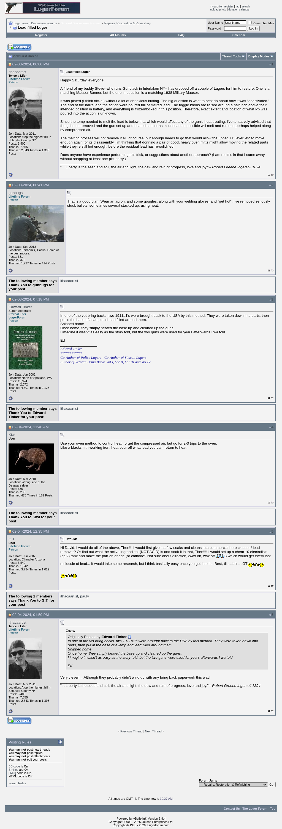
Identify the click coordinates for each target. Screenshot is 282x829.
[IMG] (12, 773)
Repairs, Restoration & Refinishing (127, 23)
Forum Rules (17, 783)
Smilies (13, 769)
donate (232, 9)
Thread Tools (231, 56)
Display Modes (259, 56)
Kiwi (12, 435)
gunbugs (16, 193)
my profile (216, 6)
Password (214, 28)
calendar (244, 9)
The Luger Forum (254, 808)
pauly (84, 596)
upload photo (218, 9)
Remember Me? (261, 23)
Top (272, 808)
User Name (215, 22)
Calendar (238, 35)
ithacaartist (17, 72)
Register (41, 35)
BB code (14, 766)
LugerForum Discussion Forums (35, 23)
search (246, 6)
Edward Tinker (20, 307)
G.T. (12, 539)
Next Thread (153, 731)
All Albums (118, 35)
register (228, 6)
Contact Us (232, 808)
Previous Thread (131, 731)
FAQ (181, 35)
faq (237, 6)
